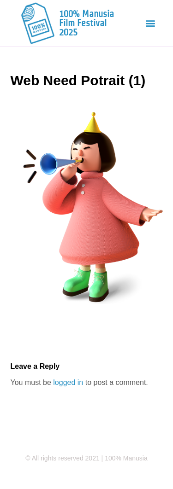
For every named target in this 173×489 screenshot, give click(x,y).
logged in (68, 382)
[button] (150, 23)
